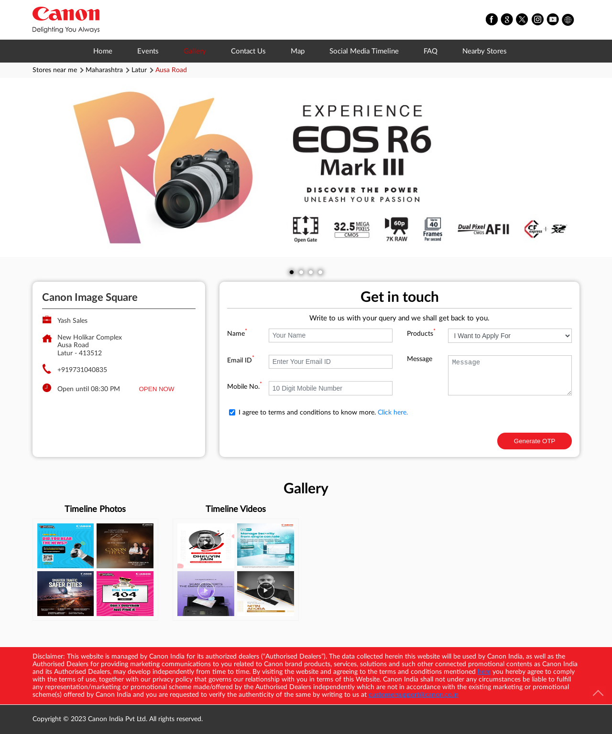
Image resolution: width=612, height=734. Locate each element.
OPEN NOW (157, 389)
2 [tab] (301, 272)
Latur (139, 70)
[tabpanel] (306, 167)
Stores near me (55, 70)
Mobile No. (244, 386)
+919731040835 (82, 370)
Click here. (393, 412)
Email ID (240, 360)
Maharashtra (104, 70)
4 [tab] (320, 272)
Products (421, 333)
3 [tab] (310, 272)
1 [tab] (291, 272)
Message (419, 359)
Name (237, 333)
